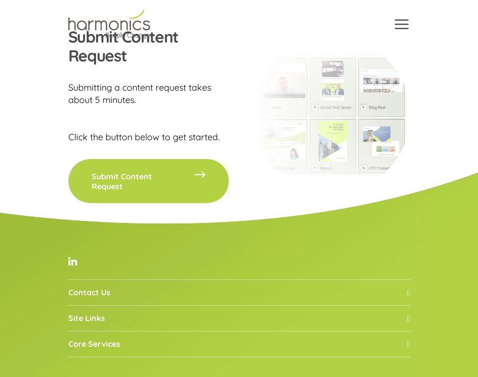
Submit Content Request (149, 181)
